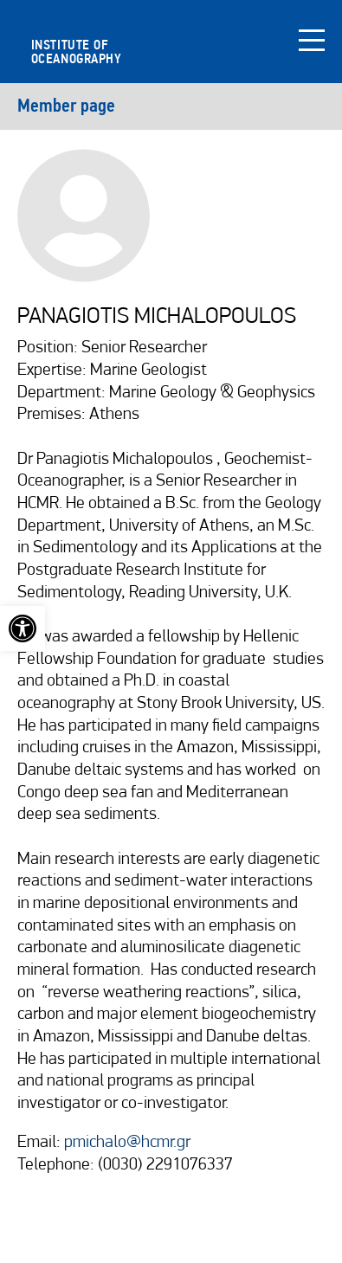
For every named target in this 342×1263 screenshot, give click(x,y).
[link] (22, 628)
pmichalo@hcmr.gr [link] (127, 1142)
